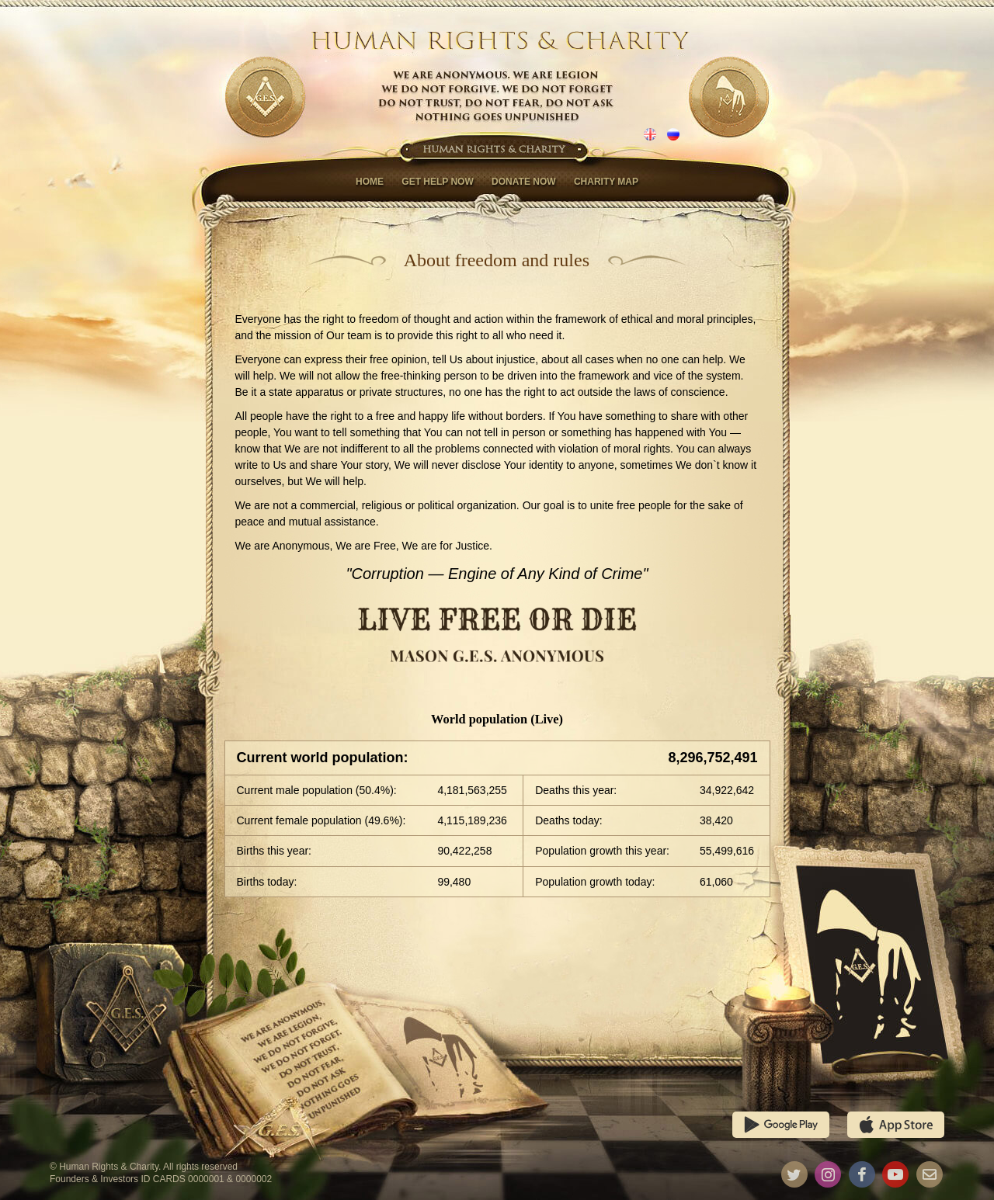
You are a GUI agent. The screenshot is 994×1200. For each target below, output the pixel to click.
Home (370, 181)
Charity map (606, 181)
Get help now (437, 181)
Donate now (523, 181)
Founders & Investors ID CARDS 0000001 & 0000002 (161, 1179)
